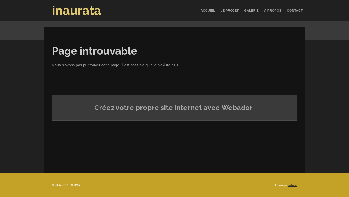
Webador (237, 107)
